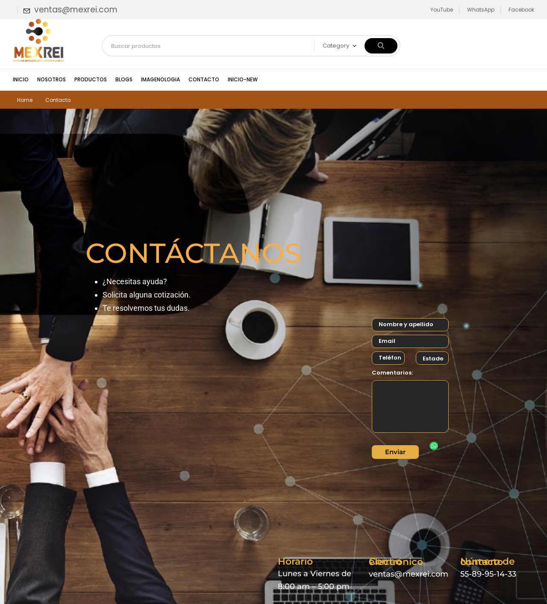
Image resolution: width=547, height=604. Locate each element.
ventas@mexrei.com (76, 9)
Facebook (521, 9)
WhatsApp (480, 9)
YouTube (441, 9)
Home (24, 100)
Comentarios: (392, 373)
